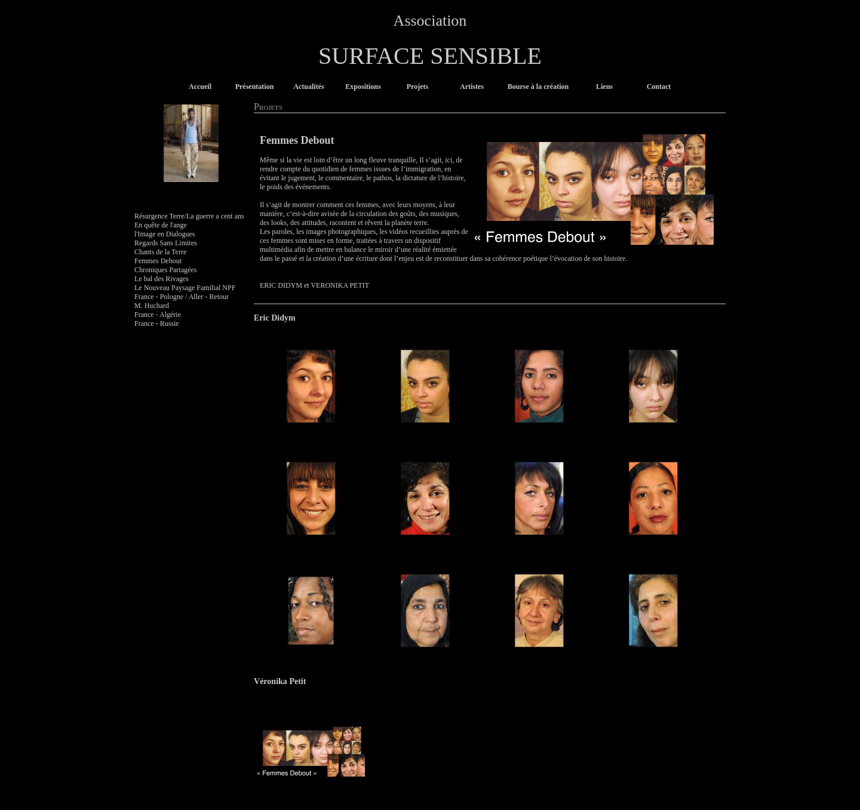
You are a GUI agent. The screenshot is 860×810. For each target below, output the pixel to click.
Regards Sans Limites (165, 243)
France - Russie (156, 323)
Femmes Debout (158, 261)
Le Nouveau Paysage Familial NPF (184, 288)
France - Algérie (157, 314)
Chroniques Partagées (165, 270)
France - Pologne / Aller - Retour (181, 296)
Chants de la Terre (160, 252)
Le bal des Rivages (161, 279)
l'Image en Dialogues (164, 234)
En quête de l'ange (160, 225)
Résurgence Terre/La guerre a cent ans (189, 216)
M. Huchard (151, 305)
